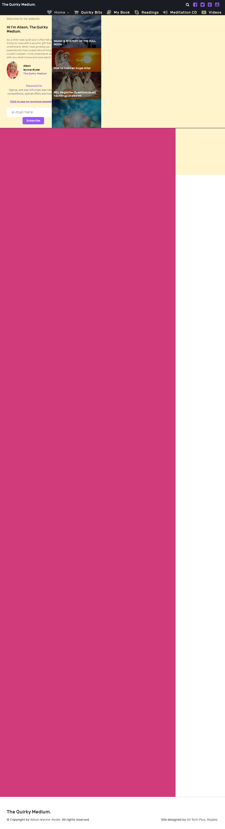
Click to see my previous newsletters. (34, 101)
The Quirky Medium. (19, 5)
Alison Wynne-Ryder (45, 820)
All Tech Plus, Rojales (202, 820)
